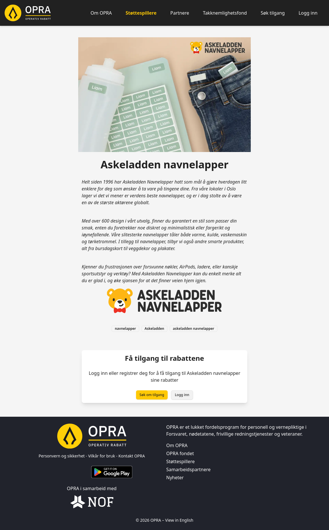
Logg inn (308, 13)
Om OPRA (101, 13)
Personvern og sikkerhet (62, 456)
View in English (179, 520)
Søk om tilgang (151, 394)
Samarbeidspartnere (188, 469)
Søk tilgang (273, 13)
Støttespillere (141, 13)
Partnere (179, 13)
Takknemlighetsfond (225, 13)
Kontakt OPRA (131, 456)
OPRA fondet (180, 453)
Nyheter (175, 477)
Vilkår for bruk (101, 456)
